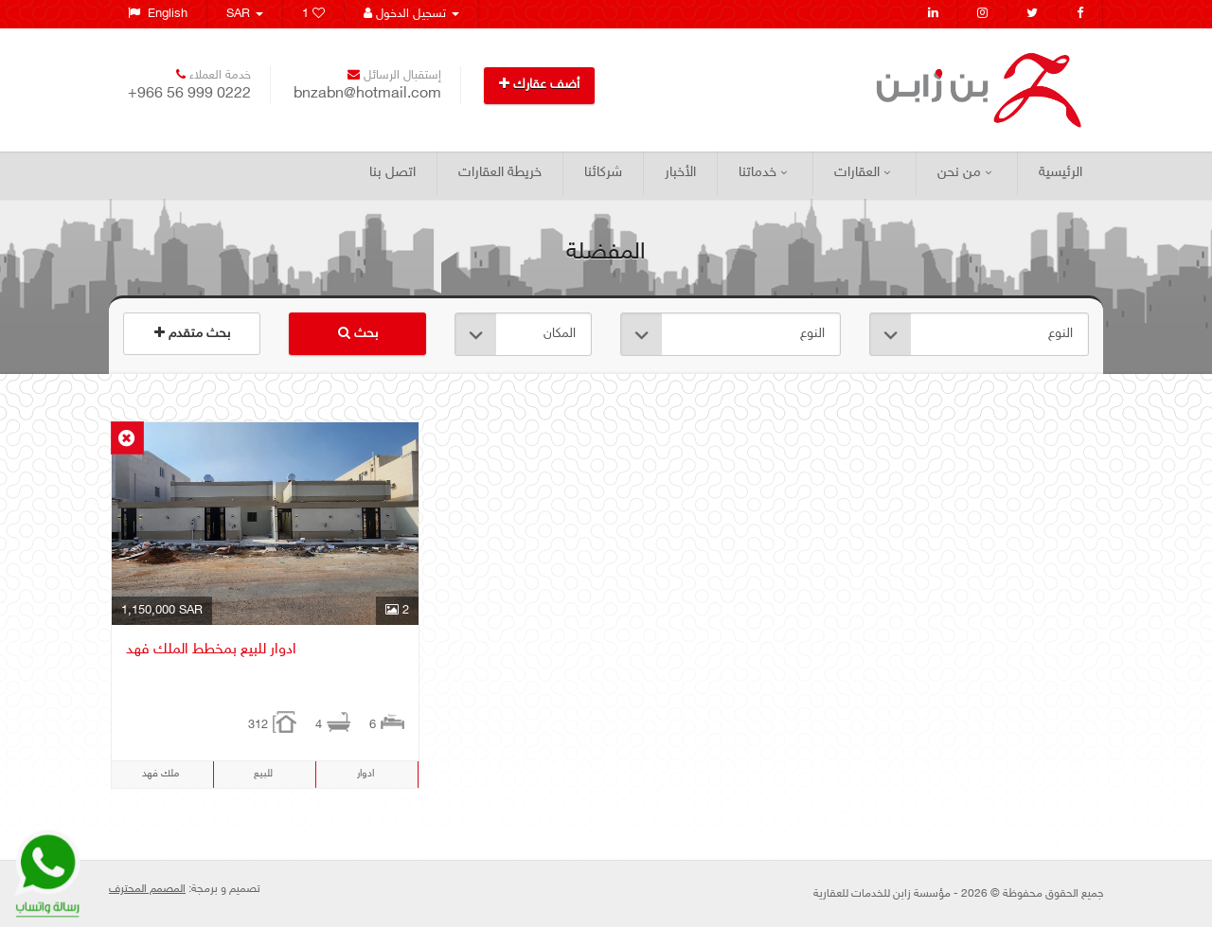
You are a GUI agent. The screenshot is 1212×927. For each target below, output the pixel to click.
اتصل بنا (392, 173)
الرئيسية (1060, 173)
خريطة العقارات (500, 173)
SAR (244, 14)
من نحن (964, 173)
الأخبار (680, 173)
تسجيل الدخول (411, 14)
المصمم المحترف (147, 889)
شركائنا (603, 173)
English (157, 14)
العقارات (862, 173)
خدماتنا (763, 173)
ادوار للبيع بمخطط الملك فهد (211, 650)
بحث (358, 334)
